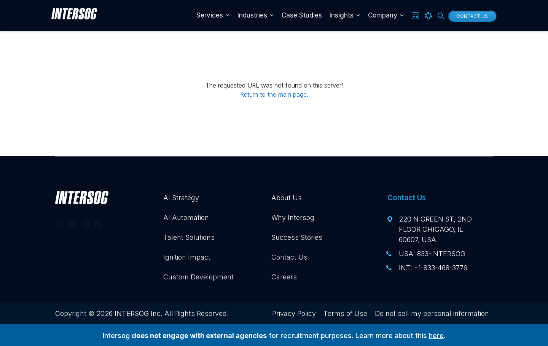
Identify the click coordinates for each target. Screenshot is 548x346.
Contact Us (472, 16)
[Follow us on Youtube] (72, 224)
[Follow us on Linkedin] (98, 224)
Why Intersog (292, 218)
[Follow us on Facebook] (59, 224)
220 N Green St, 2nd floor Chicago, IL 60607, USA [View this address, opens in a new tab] (435, 229)
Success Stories (296, 237)
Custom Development (198, 277)
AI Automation (186, 218)
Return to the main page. (274, 94)
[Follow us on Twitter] (85, 224)
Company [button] (382, 15)
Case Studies (302, 15)
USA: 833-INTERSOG (432, 254)
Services (209, 15)
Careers (284, 277)
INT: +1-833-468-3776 (433, 268)
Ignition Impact (186, 257)
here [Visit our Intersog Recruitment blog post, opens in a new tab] (436, 336)
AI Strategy (181, 198)
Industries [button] (252, 15)
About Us (286, 198)
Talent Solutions (189, 237)
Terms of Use (345, 313)
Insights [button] (342, 15)
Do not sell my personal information (432, 313)
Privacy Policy (294, 313)
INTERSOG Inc (138, 313)
